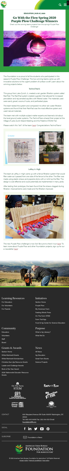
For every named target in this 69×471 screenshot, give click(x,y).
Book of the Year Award (10, 369)
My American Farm (42, 309)
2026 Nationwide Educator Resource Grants (15, 373)
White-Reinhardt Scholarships (12, 358)
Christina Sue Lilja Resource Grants (15, 362)
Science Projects (41, 362)
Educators (5, 332)
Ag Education (40, 355)
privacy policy (23, 460)
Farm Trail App (40, 319)
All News (38, 351)
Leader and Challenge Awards (13, 365)
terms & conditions (35, 460)
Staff (3, 339)
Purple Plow (39, 305)
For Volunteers (7, 305)
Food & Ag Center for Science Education (50, 323)
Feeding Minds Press (43, 312)
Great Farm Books (42, 358)
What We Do (40, 335)
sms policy (46, 460)
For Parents (6, 309)
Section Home (40, 302)
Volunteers (5, 335)
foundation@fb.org (29, 422)
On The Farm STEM (42, 316)
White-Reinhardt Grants (10, 355)
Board (4, 342)
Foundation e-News (32, 437)
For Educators (7, 302)
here (34, 125)
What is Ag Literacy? (43, 332)
